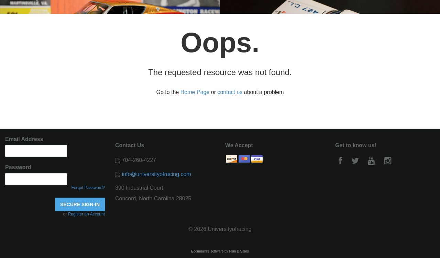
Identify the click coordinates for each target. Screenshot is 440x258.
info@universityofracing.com (156, 174)
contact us (229, 92)
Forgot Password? (88, 187)
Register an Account (86, 214)
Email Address (24, 139)
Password (18, 167)
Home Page (195, 92)
